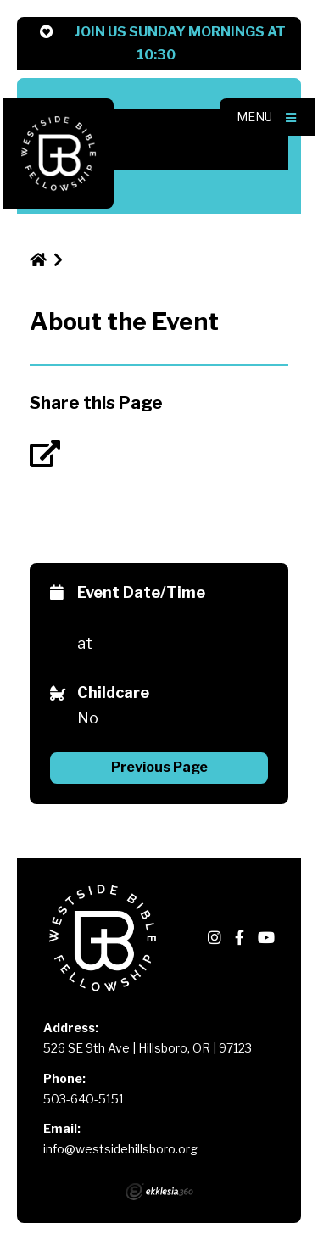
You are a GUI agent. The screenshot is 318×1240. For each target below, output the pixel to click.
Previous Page (159, 767)
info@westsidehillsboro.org (120, 1149)
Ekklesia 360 (159, 1191)
